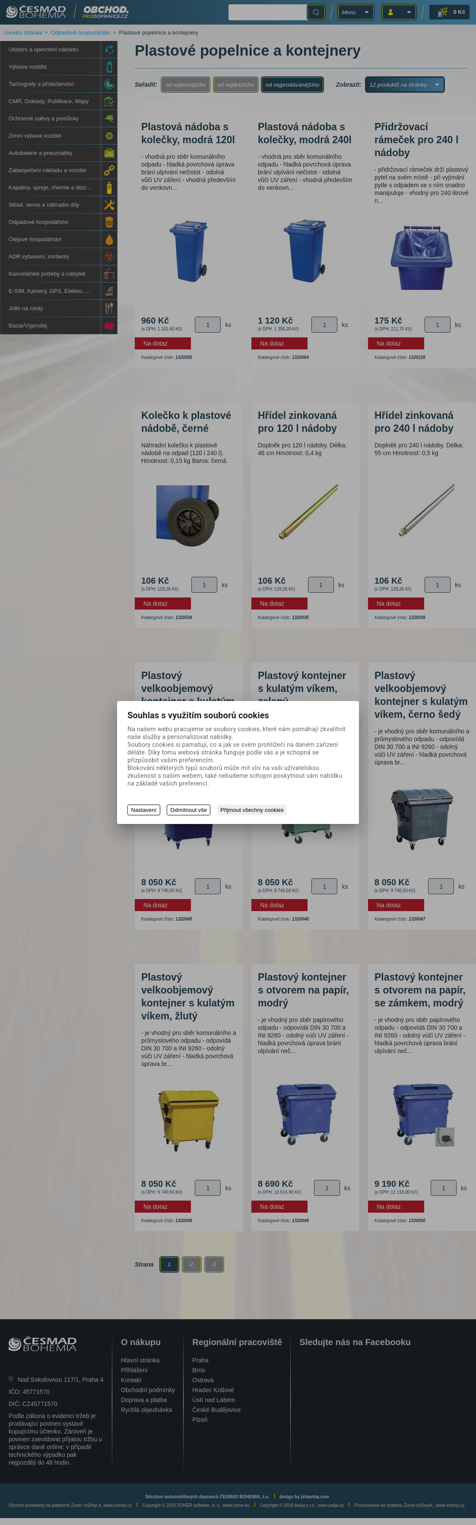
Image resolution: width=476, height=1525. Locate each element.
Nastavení (144, 810)
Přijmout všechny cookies (253, 810)
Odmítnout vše (189, 810)
